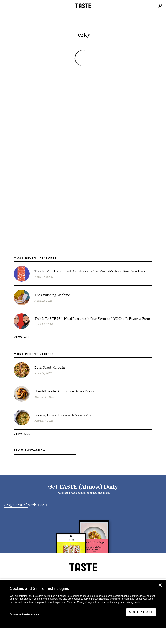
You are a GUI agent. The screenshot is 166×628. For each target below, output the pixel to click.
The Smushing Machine (52, 294)
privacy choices (134, 602)
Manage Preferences (24, 614)
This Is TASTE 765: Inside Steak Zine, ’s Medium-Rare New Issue (90, 270)
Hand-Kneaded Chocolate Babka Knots (64, 391)
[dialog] (83, 604)
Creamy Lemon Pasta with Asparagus (62, 414)
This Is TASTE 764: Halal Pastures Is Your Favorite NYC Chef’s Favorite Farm (92, 318)
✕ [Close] (160, 585)
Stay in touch (16, 504)
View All (22, 337)
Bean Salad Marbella (49, 367)
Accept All (141, 612)
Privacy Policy (84, 602)
